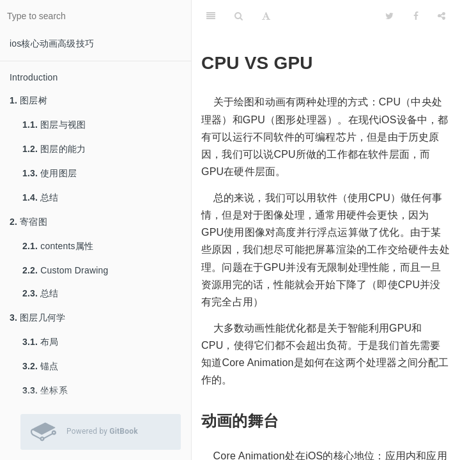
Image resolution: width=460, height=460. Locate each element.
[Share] (441, 16)
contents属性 (57, 246)
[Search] (238, 16)
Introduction (34, 77)
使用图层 (49, 173)
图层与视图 (54, 124)
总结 (40, 197)
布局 (40, 342)
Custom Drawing (65, 270)
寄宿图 (28, 222)
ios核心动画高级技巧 (52, 43)
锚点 (40, 366)
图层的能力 (54, 149)
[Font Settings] (266, 16)
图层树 (28, 100)
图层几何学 (37, 317)
